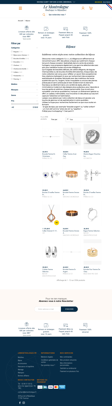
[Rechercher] (60, 14)
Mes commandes (66, 357)
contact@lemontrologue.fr (27, 392)
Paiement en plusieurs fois (69, 371)
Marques (21, 373)
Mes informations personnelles (66, 364)
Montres (21, 357)
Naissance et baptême (26, 366)
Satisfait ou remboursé (68, 368)
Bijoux (20, 360)
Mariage (21, 370)
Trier (70, 119)
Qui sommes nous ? (48, 365)
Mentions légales (47, 357)
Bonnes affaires (23, 376)
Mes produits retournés (68, 360)
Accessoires (22, 363)
